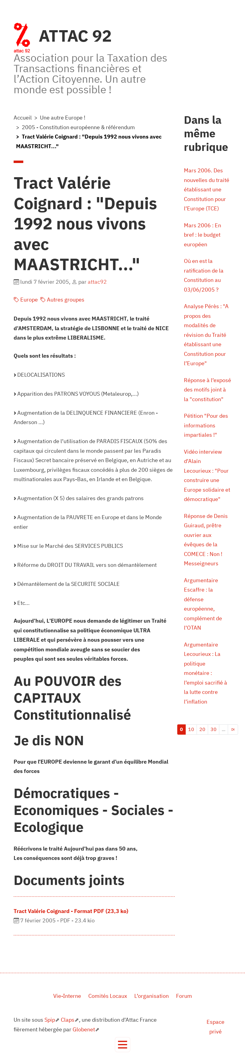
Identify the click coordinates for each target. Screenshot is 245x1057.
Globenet (84, 1029)
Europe (26, 299)
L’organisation (151, 995)
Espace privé (215, 1026)
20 (202, 729)
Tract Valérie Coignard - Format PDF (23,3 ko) (71, 911)
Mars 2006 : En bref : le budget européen (202, 235)
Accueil (23, 117)
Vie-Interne (67, 995)
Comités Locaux (107, 995)
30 (214, 729)
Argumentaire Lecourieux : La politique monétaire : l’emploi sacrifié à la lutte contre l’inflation (205, 673)
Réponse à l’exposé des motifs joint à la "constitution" (207, 390)
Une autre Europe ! (62, 117)
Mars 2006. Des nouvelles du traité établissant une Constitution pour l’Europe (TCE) (206, 189)
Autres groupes (62, 299)
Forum (184, 995)
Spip (49, 1019)
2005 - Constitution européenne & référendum (78, 127)
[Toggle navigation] (122, 1044)
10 (191, 729)
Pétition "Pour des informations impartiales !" (206, 425)
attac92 (97, 281)
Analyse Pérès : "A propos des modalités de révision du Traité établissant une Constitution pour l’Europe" (206, 335)
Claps (67, 1019)
